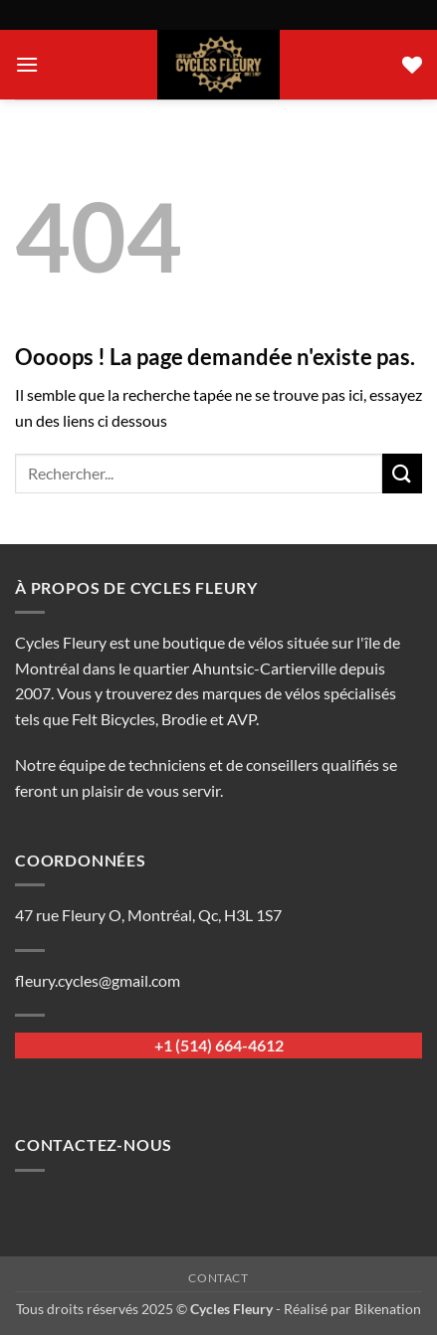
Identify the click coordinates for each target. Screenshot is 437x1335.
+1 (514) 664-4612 (219, 1045)
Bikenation (387, 1308)
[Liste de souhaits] (412, 65)
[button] (27, 64)
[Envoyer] (402, 473)
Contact (218, 1277)
